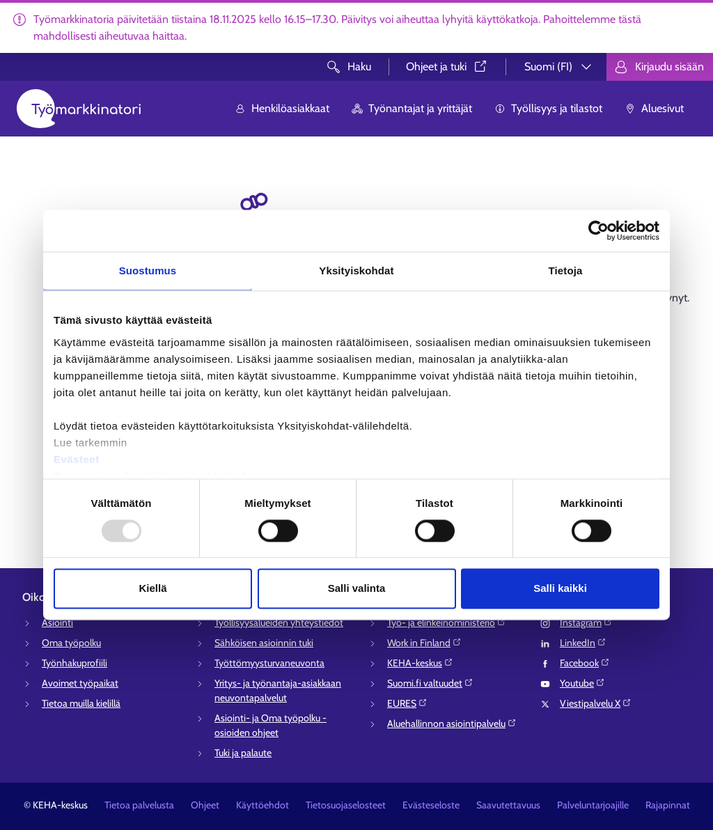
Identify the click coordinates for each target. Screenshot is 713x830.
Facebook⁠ (585, 663)
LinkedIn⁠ (583, 642)
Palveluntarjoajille (593, 805)
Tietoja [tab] (566, 270)
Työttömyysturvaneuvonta (269, 663)
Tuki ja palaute (243, 752)
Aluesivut (654, 108)
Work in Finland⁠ (424, 642)
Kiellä (152, 589)
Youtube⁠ (582, 683)
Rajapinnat (667, 805)
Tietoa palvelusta (139, 805)
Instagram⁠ (586, 622)
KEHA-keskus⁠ (420, 663)
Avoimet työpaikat (80, 683)
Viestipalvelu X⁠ (596, 703)
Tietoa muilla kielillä (81, 703)
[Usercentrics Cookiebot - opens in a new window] (598, 230)
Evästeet (77, 459)
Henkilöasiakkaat (282, 108)
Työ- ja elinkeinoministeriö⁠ (446, 622)
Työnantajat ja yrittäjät (412, 108)
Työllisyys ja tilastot (548, 108)
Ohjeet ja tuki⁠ (447, 66)
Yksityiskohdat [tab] (356, 270)
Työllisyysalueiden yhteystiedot (278, 622)
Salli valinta (357, 589)
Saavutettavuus (508, 805)
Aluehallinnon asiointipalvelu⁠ (452, 723)
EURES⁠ (407, 703)
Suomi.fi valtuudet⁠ (430, 683)
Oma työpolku (71, 642)
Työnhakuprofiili (74, 663)
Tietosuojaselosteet (346, 805)
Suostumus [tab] (148, 270)
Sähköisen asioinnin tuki (263, 642)
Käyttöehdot (262, 805)
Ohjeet (205, 805)
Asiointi (57, 622)
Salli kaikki (560, 589)
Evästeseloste (431, 805)
